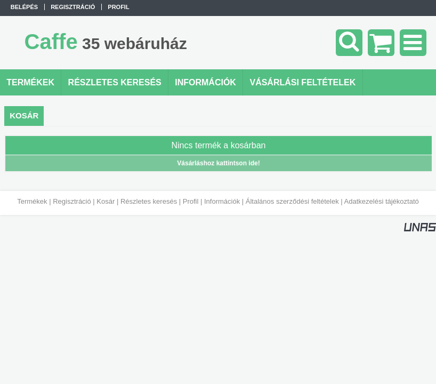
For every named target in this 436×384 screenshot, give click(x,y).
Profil (191, 201)
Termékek (32, 201)
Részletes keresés (148, 201)
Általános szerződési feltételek (292, 201)
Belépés (24, 7)
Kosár (105, 201)
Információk (222, 201)
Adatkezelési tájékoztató (381, 201)
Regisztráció (72, 201)
